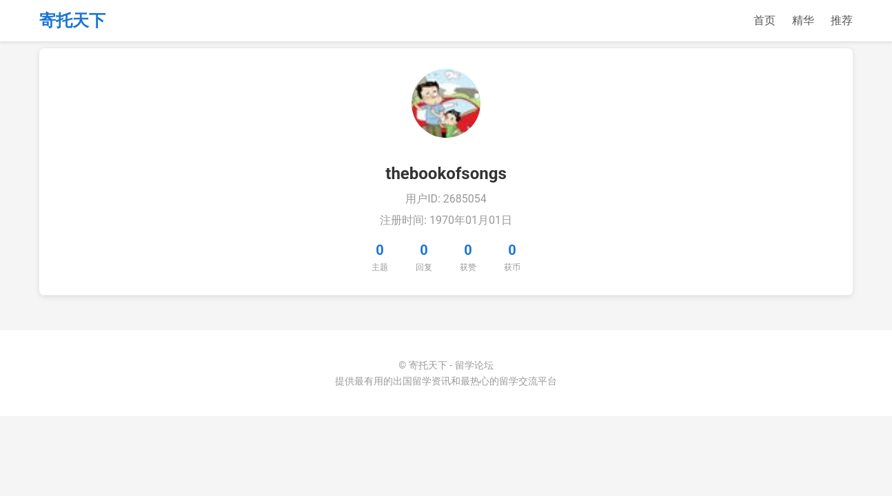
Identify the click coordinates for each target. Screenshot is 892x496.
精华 (803, 20)
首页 (764, 20)
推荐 (842, 20)
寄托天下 (72, 20)
